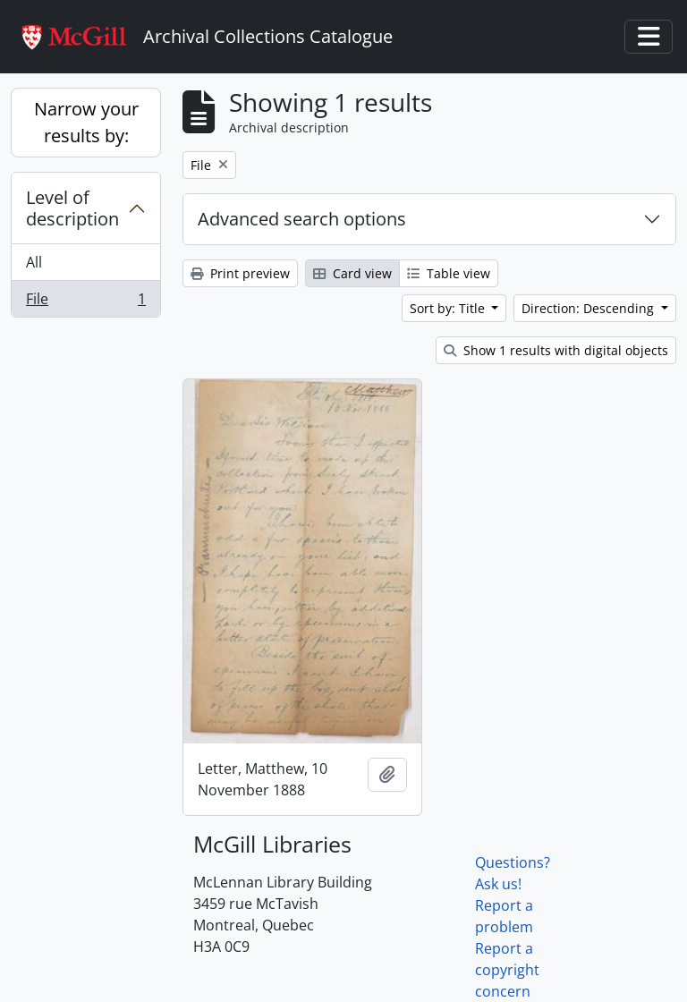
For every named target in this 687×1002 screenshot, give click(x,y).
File (85, 302)
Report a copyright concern (507, 969)
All (34, 262)
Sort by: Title (449, 308)
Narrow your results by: (86, 122)
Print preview (240, 273)
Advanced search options (302, 219)
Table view (448, 273)
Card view (352, 273)
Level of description (72, 208)
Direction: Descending (589, 308)
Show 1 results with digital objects (556, 350)
